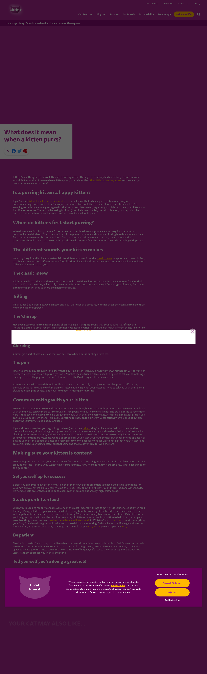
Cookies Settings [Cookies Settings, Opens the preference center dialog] (172, 600)
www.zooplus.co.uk (83, 378)
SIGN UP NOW (31, 346)
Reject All (172, 592)
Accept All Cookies (173, 583)
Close (191, 289)
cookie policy (118, 585)
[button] (193, 336)
